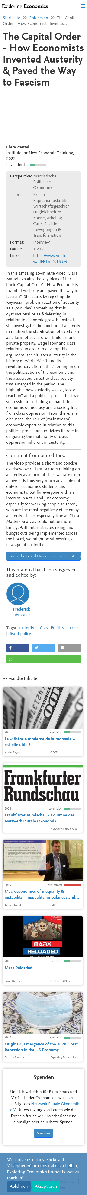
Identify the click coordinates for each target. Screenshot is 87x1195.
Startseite (11, 18)
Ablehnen (19, 1186)
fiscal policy (20, 634)
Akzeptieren (46, 1186)
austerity (26, 628)
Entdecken (38, 18)
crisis (74, 628)
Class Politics (52, 628)
